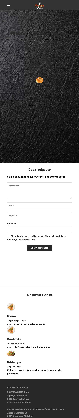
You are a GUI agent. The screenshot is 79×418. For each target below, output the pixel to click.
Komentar (14, 185)
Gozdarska (14, 339)
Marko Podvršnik (32, 39)
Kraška (11, 316)
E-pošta (13, 215)
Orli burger (14, 362)
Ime (11, 205)
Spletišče (11, 224)
